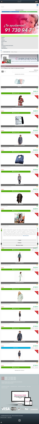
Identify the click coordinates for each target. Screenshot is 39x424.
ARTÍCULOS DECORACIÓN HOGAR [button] (7, 45)
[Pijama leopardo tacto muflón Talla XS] (19, 218)
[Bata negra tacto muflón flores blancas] (19, 355)
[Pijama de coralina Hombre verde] (19, 257)
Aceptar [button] (19, 240)
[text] (18, 7)
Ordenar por (36, 70)
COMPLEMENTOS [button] (4, 48)
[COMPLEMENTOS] (19, 59)
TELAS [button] (2, 38)
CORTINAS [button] (3, 40)
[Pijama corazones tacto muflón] (19, 277)
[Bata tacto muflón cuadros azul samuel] (19, 140)
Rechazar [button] (19, 242)
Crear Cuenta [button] (28, 11)
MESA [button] (2, 42)
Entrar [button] (10, 11)
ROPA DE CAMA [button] (4, 41)
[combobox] (25, 72)
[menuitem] (5, 386)
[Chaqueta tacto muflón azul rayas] (19, 159)
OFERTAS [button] (3, 37)
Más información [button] (26, 235)
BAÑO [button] (2, 44)
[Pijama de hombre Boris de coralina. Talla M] (19, 335)
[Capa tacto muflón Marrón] (19, 198)
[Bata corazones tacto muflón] (19, 296)
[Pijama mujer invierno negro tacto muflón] (19, 316)
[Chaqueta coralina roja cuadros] (19, 100)
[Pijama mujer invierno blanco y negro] (19, 120)
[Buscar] (37, 7)
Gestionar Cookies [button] (19, 245)
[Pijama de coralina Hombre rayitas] (19, 179)
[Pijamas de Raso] (19, 81)
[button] (19, 2)
